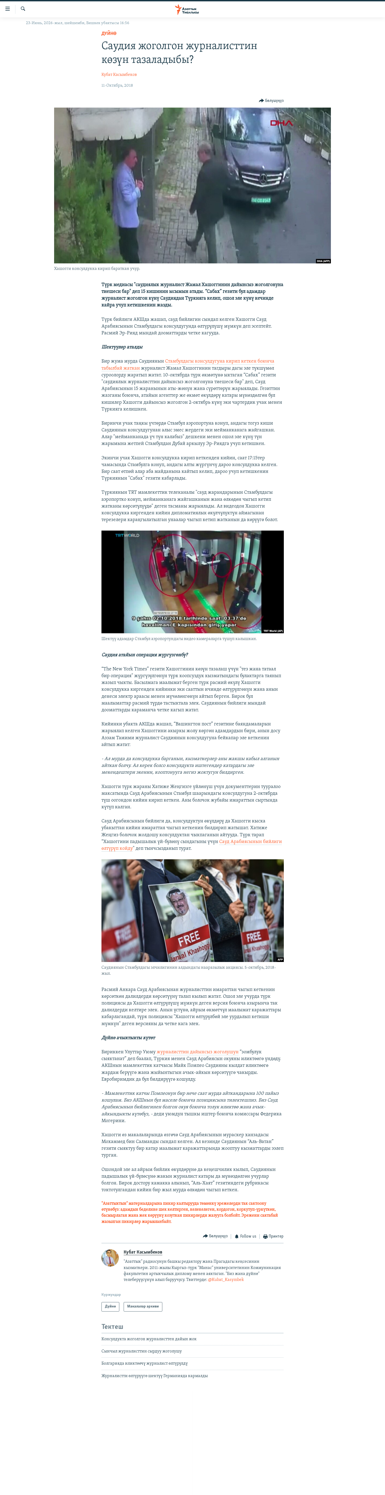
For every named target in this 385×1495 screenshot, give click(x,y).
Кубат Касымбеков (119, 75)
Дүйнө (109, 33)
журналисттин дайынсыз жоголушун (198, 1052)
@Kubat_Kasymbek (226, 1280)
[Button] (271, 100)
